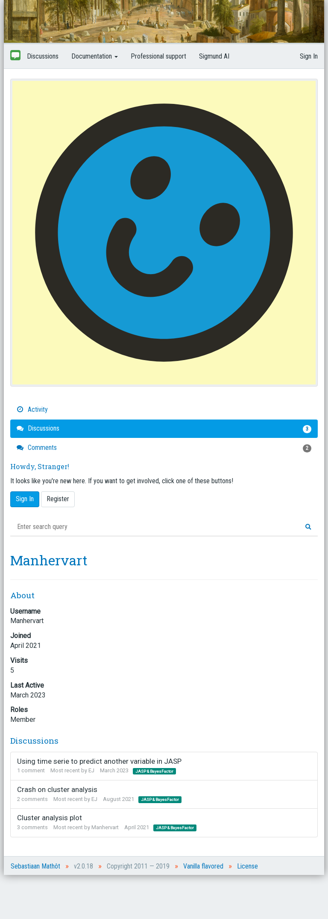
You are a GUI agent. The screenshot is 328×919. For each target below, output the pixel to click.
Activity (32, 409)
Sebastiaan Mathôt (35, 866)
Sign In (309, 56)
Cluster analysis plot (49, 817)
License (247, 866)
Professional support (158, 56)
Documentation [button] (94, 56)
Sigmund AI (214, 56)
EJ (91, 770)
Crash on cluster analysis (57, 789)
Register (58, 499)
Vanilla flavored (203, 866)
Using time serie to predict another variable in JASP (99, 761)
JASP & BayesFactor (154, 770)
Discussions (43, 56)
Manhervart (105, 827)
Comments (164, 448)
